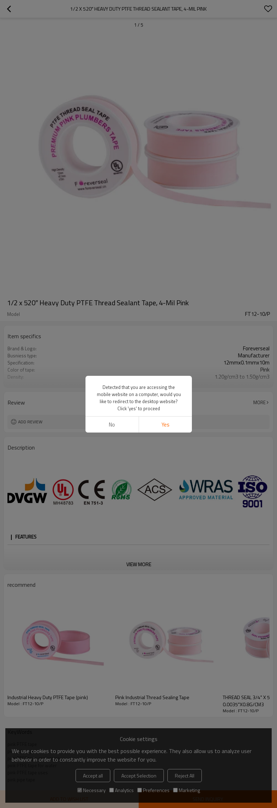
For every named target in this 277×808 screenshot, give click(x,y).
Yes (165, 424)
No (112, 424)
